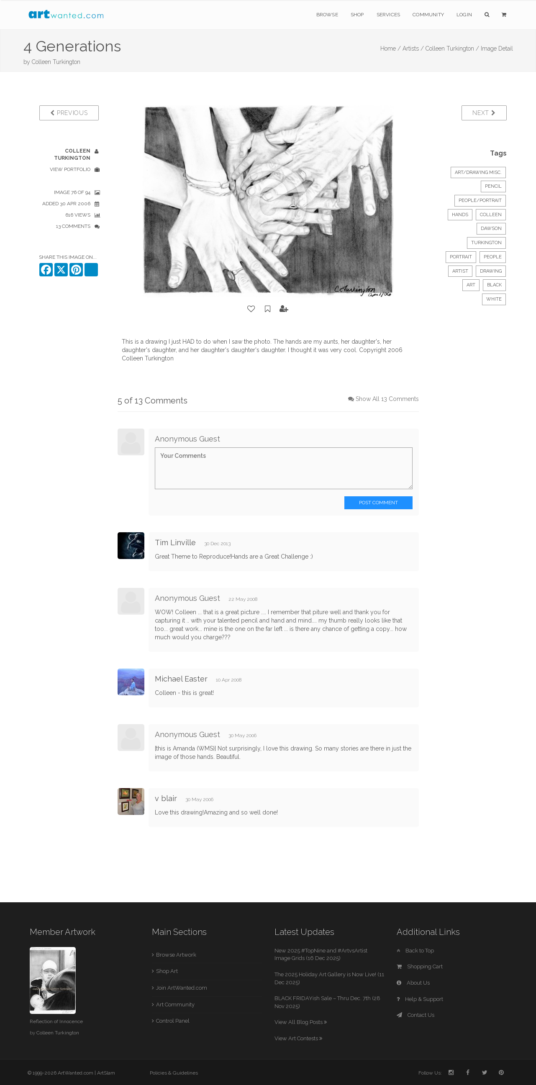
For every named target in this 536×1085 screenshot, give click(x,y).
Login (464, 15)
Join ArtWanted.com (181, 988)
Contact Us (415, 1015)
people (493, 257)
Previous (68, 113)
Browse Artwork (176, 955)
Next (483, 113)
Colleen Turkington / (452, 48)
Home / (390, 48)
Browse (327, 15)
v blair (166, 798)
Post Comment (378, 502)
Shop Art (167, 971)
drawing (491, 271)
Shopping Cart (420, 966)
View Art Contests (298, 1038)
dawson (491, 228)
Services (388, 15)
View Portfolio (70, 169)
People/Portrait (480, 200)
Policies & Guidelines (174, 1073)
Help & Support (420, 999)
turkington (486, 242)
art (471, 285)
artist (460, 271)
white (494, 299)
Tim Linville (175, 542)
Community (428, 15)
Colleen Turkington (56, 62)
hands (460, 214)
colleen (491, 214)
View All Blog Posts (300, 1022)
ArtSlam (106, 1073)
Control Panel (173, 1021)
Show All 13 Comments (387, 399)
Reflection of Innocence (56, 1021)
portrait (461, 257)
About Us (413, 983)
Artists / (413, 48)
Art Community (175, 1004)
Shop (357, 15)
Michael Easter (181, 678)
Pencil (493, 186)
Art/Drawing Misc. (478, 172)
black (494, 285)
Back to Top (415, 950)
